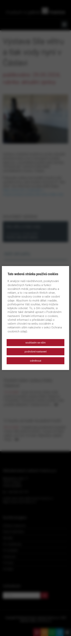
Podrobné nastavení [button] (36, 351)
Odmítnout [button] (35, 360)
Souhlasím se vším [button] (35, 342)
